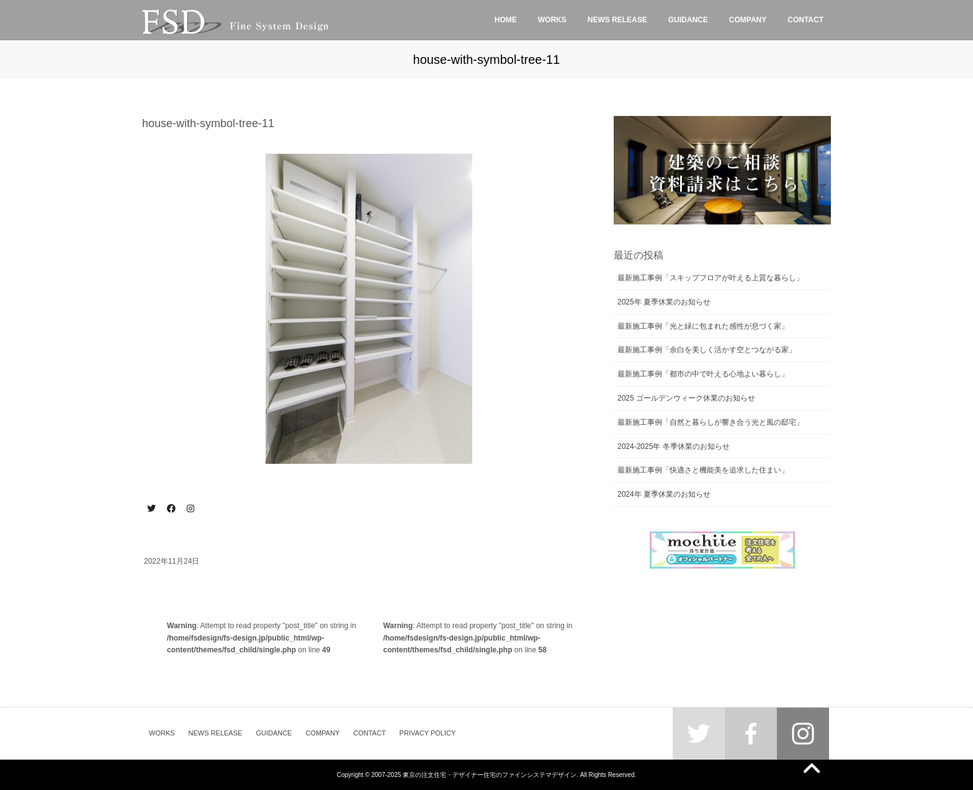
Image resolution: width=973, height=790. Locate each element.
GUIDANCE (274, 733)
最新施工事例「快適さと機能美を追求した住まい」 (703, 470)
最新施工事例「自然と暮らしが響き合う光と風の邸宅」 (710, 422)
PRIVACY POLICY (428, 733)
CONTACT (369, 733)
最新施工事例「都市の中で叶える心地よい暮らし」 (703, 374)
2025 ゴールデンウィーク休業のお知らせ (686, 398)
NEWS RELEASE (216, 733)
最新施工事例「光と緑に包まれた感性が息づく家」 (703, 326)
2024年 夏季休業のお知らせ (664, 494)
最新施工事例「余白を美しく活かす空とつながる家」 (706, 349)
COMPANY (322, 733)
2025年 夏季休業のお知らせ (664, 302)
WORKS (162, 733)
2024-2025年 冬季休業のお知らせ (673, 446)
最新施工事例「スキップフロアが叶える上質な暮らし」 (710, 277)
